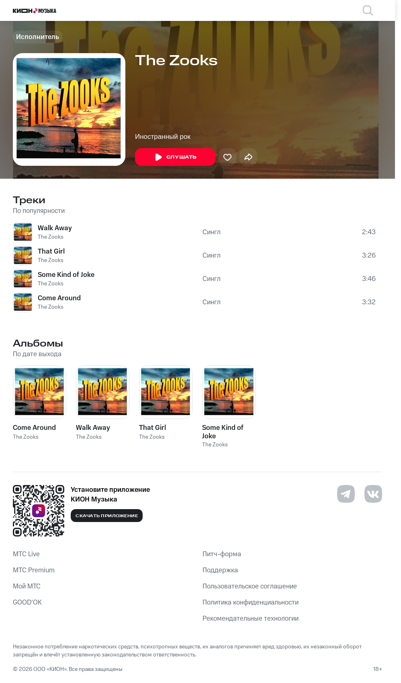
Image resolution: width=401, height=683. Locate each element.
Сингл (212, 232)
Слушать (175, 157)
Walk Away (55, 228)
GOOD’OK (27, 602)
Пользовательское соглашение (250, 586)
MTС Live (26, 554)
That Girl (51, 251)
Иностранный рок (162, 136)
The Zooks (50, 237)
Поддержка (220, 570)
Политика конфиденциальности (251, 602)
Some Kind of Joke (66, 275)
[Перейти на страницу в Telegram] (346, 494)
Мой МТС (27, 586)
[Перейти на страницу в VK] (373, 494)
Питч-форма (222, 554)
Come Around (59, 298)
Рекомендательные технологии (251, 618)
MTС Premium (34, 570)
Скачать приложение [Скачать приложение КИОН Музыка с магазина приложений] (107, 516)
